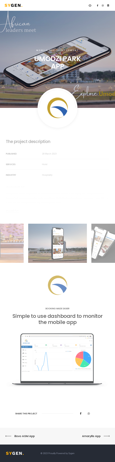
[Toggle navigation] (90, 5)
